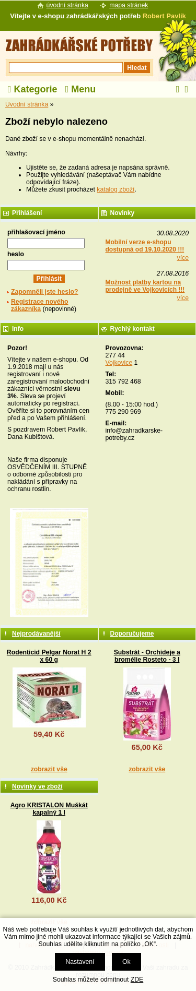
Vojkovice (119, 362)
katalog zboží (115, 189)
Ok (126, 961)
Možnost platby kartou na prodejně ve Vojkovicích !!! (145, 286)
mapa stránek (128, 5)
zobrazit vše (49, 769)
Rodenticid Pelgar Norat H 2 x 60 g (49, 656)
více (183, 257)
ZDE (137, 979)
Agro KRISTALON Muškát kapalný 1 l (49, 809)
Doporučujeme (132, 633)
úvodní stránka (67, 5)
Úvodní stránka (26, 104)
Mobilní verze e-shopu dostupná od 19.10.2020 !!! (145, 245)
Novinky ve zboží (37, 786)
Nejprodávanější (36, 633)
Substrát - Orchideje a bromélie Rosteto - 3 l (147, 656)
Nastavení (79, 961)
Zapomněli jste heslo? (44, 291)
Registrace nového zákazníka (39, 305)
